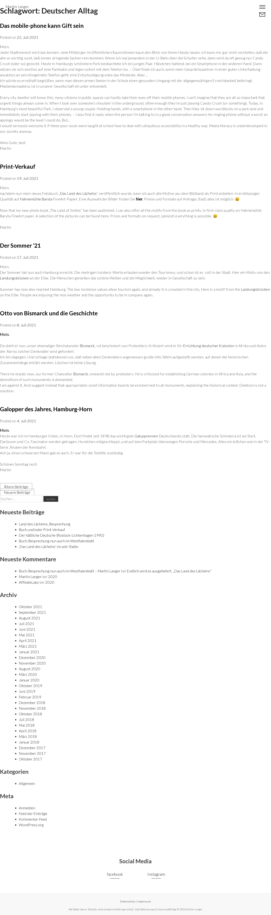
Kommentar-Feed (33, 819)
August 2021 (29, 618)
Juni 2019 (27, 691)
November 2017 (32, 753)
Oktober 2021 (30, 606)
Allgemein (27, 783)
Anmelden (27, 808)
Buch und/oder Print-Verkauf (42, 529)
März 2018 (28, 736)
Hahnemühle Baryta (36, 199)
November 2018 (32, 708)
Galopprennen (146, 436)
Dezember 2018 (32, 702)
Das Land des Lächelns (78, 193)
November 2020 (32, 663)
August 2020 (29, 668)
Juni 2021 (27, 629)
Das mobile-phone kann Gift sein (42, 25)
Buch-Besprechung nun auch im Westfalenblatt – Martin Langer (69, 571)
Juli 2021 (26, 623)
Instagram (156, 874)
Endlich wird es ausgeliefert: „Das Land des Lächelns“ (169, 571)
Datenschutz (127, 901)
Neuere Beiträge (17, 492)
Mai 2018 (27, 725)
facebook (115, 874)
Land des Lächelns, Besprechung (44, 524)
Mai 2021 (27, 635)
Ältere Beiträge (16, 486)
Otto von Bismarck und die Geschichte (49, 313)
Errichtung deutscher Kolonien (208, 345)
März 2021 (28, 646)
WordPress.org (31, 824)
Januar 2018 (29, 742)
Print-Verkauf (17, 166)
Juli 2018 (26, 719)
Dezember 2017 (32, 747)
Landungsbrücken (14, 278)
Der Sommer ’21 (20, 245)
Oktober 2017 (30, 759)
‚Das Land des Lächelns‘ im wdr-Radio (48, 546)
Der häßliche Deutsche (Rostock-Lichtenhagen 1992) (61, 535)
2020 (52, 576)
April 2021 (28, 640)
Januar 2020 (29, 680)
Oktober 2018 (30, 714)
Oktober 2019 (30, 685)
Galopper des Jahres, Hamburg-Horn (46, 409)
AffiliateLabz (29, 582)
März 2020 (28, 674)
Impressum (144, 901)
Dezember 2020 (32, 657)
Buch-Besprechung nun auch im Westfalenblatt (56, 541)
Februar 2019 (30, 697)
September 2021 (32, 612)
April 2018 (28, 730)
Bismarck (87, 345)
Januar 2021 (29, 651)
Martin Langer (17, 6)
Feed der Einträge (33, 813)
